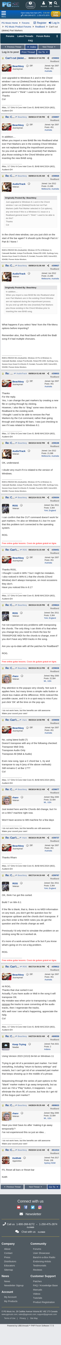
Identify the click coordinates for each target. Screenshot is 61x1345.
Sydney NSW (49, 1163)
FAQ (30, 40)
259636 (56, 668)
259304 (56, 497)
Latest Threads (25, 36)
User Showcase (41, 1253)
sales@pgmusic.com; (27, 1314)
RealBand (40, 26)
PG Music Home (10, 23)
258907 (56, 117)
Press (7, 1257)
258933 (56, 373)
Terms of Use (9, 1318)
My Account (10, 1297)
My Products (10, 1301)
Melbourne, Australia (50, 189)
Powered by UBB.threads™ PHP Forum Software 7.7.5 (30, 1326)
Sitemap (8, 1269)
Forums (25, 23)
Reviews (37, 1269)
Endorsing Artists (42, 1261)
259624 (56, 605)
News (7, 1281)
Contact (8, 1253)
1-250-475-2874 (43, 15)
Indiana (47, 1049)
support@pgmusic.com (47, 1314)
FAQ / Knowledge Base (45, 1285)
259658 (56, 720)
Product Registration (44, 1302)
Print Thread (28, 52)
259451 (56, 550)
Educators (9, 1265)
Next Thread (49, 47)
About (7, 1249)
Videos (36, 1293)
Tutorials (37, 1298)
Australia (48, 71)
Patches (37, 1281)
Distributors (10, 1261)
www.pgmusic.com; (10, 1314)
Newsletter (33, 1214)
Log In (53, 22)
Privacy (23, 1318)
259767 (56, 875)
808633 (56, 1105)
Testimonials (39, 1265)
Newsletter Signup (14, 1285)
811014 (56, 1150)
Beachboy (21, 117)
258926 (56, 176)
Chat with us (29, 1231)
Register (40, 22)
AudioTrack (20, 373)
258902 (56, 58)
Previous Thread (12, 47)
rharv (23, 720)
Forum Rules (43, 36)
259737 (56, 838)
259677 (56, 789)
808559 (56, 1036)
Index (31, 47)
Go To (43, 52)
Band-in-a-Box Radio (44, 1257)
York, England (50, 510)
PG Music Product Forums (18, 26)
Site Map (34, 1318)
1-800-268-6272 (29, 15)
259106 (56, 443)
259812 (56, 967)
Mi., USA (47, 681)
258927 (56, 266)
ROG (23, 550)
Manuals (37, 1289)
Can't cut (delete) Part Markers (23, 58)
